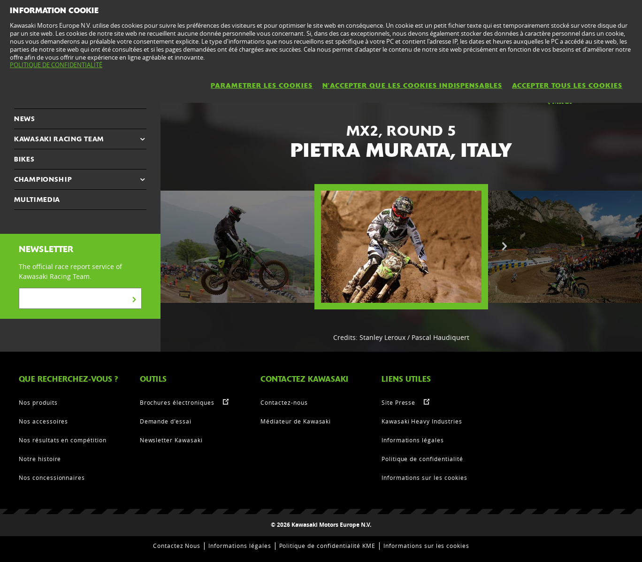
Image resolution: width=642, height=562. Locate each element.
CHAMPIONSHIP (43, 179)
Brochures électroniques (177, 402)
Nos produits (38, 402)
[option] (401, 247)
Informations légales (413, 440)
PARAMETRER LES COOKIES (262, 85)
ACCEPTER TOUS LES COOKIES (567, 85)
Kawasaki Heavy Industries (422, 421)
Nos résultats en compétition (63, 440)
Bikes (24, 159)
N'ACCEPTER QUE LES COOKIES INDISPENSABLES (412, 85)
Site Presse (399, 402)
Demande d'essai (165, 421)
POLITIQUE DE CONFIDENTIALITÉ (56, 65)
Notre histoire (40, 458)
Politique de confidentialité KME (327, 545)
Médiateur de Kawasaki (295, 421)
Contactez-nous (283, 402)
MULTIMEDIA (37, 199)
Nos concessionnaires (52, 477)
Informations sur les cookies (424, 477)
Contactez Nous (176, 545)
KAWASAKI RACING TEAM (59, 139)
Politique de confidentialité (422, 458)
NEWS (24, 119)
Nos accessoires (43, 421)
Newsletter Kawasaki (171, 440)
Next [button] (504, 246)
